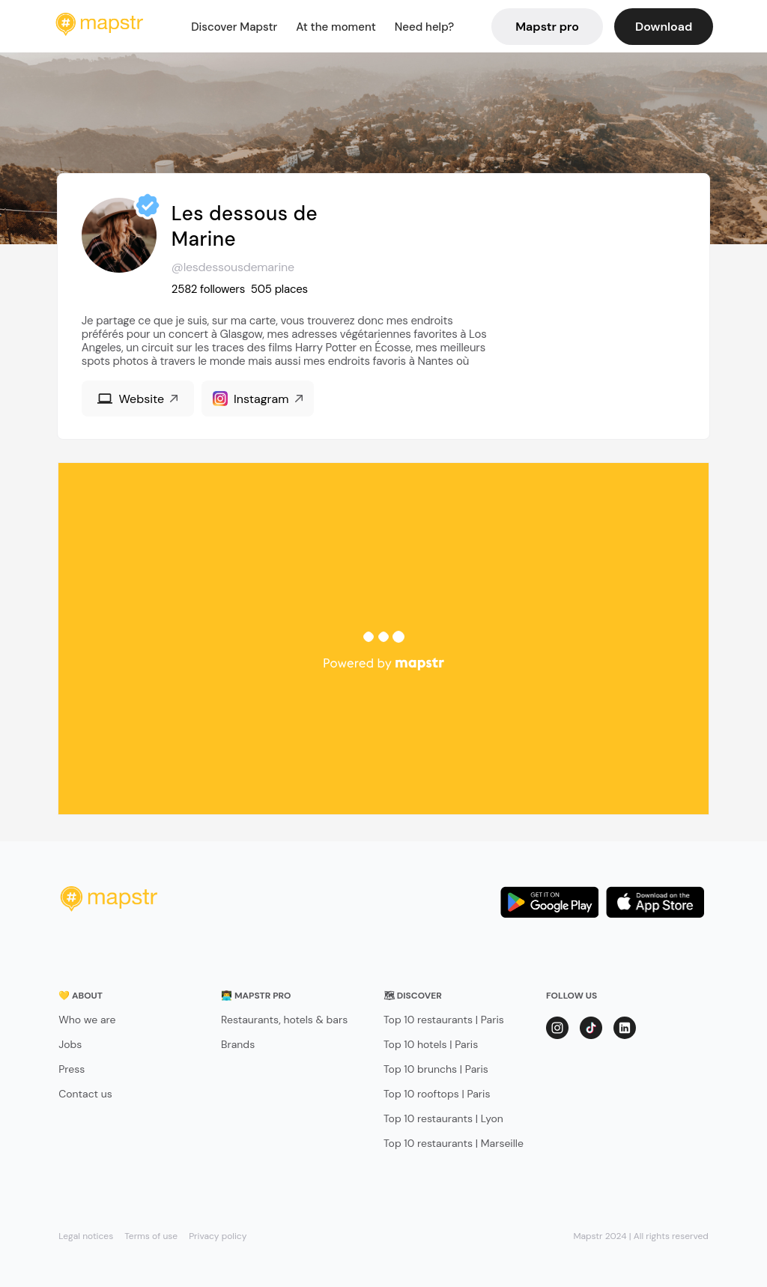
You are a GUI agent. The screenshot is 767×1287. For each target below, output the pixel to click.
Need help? (424, 26)
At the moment (336, 26)
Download (663, 26)
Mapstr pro (547, 26)
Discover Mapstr (234, 26)
